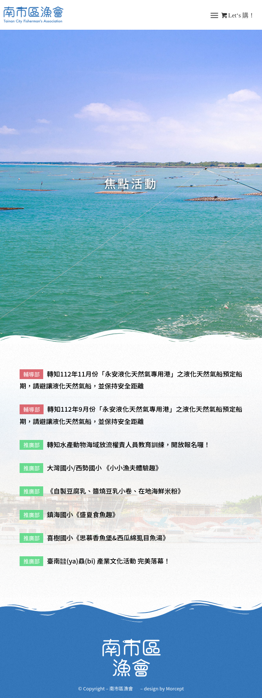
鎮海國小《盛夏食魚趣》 (83, 514)
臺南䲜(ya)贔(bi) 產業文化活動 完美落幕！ (108, 560)
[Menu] (214, 15)
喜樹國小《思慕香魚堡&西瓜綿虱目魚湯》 (108, 537)
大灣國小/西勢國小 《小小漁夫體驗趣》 (104, 467)
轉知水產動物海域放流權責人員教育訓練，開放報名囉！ (128, 444)
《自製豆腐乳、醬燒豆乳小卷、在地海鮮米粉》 (115, 490)
